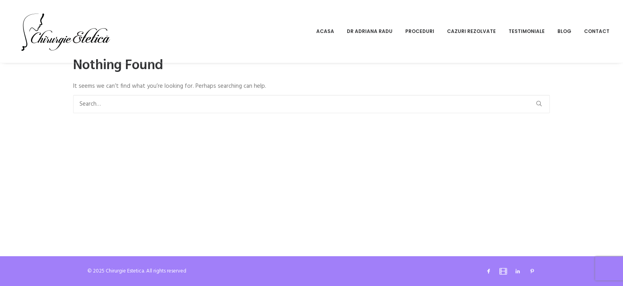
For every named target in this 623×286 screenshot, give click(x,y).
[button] (539, 103)
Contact (596, 31)
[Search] (311, 104)
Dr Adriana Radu (370, 31)
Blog (564, 31)
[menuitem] (328, 31)
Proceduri (419, 31)
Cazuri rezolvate (471, 31)
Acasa (325, 31)
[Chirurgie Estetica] (66, 31)
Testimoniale (527, 31)
